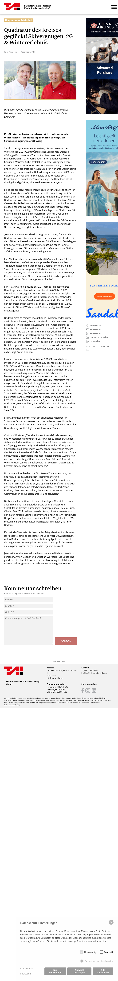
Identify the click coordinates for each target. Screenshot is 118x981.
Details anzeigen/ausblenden (99, 961)
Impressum (25, 973)
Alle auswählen (103, 971)
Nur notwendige (55, 971)
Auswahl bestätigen (79, 971)
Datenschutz (26, 968)
